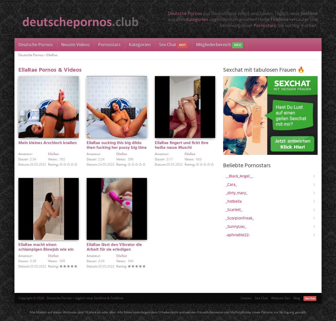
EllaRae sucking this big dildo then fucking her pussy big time (117, 145)
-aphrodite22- (238, 234)
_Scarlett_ (234, 209)
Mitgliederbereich (219, 45)
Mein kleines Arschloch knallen (47, 143)
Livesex (246, 298)
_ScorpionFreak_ (240, 217)
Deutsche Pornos (185, 13)
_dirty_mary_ (237, 192)
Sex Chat (173, 45)
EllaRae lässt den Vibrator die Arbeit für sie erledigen (114, 247)
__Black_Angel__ (239, 175)
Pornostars (265, 25)
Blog (296, 298)
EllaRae (53, 154)
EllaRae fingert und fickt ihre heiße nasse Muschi (181, 145)
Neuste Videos (75, 45)
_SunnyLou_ (236, 226)
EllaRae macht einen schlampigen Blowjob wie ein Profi (46, 249)
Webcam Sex (280, 298)
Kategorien (197, 19)
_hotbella (234, 201)
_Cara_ (231, 184)
